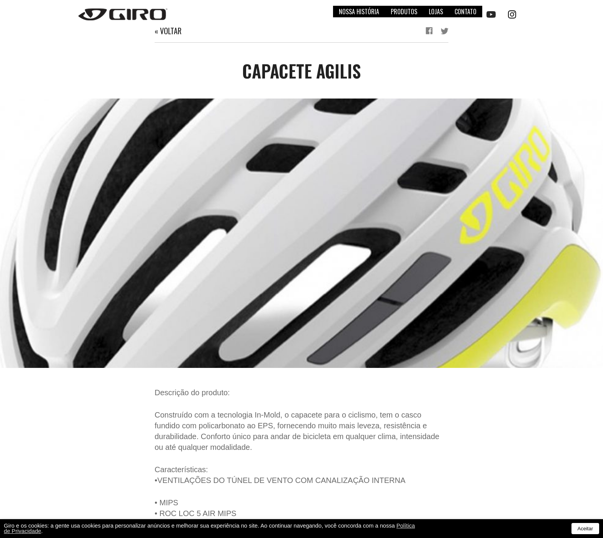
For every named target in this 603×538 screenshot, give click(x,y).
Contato (465, 11)
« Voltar (168, 31)
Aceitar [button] (585, 528)
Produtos (404, 11)
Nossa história (359, 11)
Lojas (436, 11)
